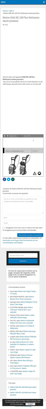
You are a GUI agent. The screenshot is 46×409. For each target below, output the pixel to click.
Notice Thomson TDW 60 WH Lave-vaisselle (21, 310)
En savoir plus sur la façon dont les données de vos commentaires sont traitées (22, 240)
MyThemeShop (26, 406)
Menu (3, 2)
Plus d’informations (18, 404)
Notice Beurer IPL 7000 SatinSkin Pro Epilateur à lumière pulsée (22, 344)
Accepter (30, 404)
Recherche (23, 261)
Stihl (6, 25)
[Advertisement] (23, 52)
